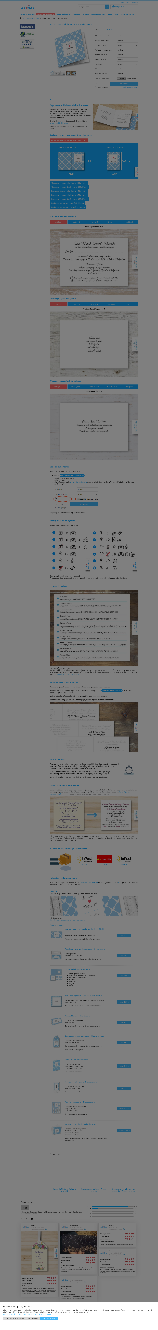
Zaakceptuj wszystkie (49, 1318)
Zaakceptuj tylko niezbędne (14, 1318)
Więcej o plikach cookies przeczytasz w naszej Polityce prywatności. (28, 1314)
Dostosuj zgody (33, 1318)
